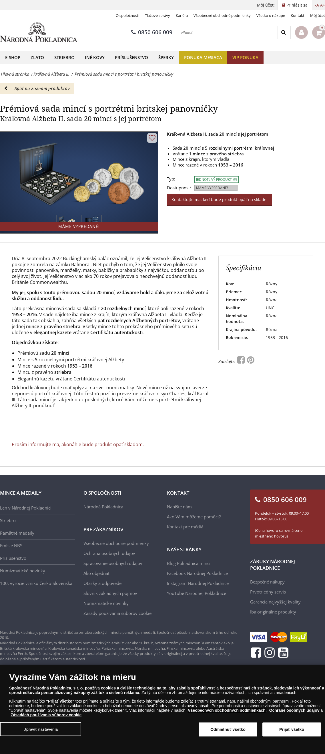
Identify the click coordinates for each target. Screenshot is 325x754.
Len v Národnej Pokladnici (25, 508)
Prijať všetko (291, 729)
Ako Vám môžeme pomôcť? (194, 517)
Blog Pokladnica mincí (188, 563)
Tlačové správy (157, 15)
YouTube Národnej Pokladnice (196, 593)
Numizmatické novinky (22, 570)
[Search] (284, 32)
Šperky (166, 57)
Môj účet (317, 15)
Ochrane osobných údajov (294, 710)
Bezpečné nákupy (267, 582)
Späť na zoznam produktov (37, 88)
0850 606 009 (151, 32)
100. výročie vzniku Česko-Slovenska (36, 583)
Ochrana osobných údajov (109, 553)
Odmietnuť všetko (228, 729)
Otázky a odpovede (102, 583)
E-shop (12, 57)
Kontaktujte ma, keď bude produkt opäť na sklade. (220, 199)
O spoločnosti (127, 15)
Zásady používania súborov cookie (117, 613)
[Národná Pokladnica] (38, 32)
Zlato (37, 57)
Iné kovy (95, 57)
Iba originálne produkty (273, 612)
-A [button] (317, 5)
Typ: (171, 179)
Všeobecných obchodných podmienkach (227, 710)
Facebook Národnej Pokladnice (197, 573)
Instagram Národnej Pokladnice (198, 583)
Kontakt (297, 15)
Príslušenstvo (131, 57)
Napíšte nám (179, 507)
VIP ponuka (245, 57)
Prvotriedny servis (268, 592)
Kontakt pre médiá (185, 527)
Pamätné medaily (17, 533)
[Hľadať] (227, 32)
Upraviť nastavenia (40, 729)
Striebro (64, 57)
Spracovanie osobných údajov (112, 563)
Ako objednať (96, 573)
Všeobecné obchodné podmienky (222, 15)
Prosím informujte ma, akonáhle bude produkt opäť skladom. (78, 444)
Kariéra (182, 15)
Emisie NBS (11, 545)
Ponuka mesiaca (203, 57)
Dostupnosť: (179, 187)
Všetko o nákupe (270, 15)
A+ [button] (322, 5)
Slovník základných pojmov (110, 593)
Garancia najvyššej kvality (275, 602)
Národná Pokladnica (103, 507)
